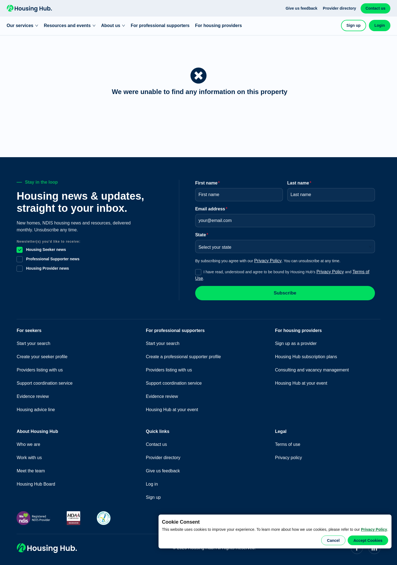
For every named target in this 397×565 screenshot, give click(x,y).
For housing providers (218, 25)
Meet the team (31, 470)
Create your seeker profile (42, 356)
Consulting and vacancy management (312, 370)
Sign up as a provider (295, 343)
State (201, 234)
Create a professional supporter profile (183, 356)
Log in (152, 484)
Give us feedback (301, 8)
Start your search (33, 343)
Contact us (375, 8)
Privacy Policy (374, 529)
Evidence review (33, 396)
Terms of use (287, 444)
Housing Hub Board (36, 484)
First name (207, 183)
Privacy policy (288, 457)
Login (379, 25)
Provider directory (339, 8)
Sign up (354, 25)
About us (113, 25)
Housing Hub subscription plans (306, 356)
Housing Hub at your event (172, 409)
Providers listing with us (40, 370)
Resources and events (70, 25)
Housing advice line (36, 409)
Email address (211, 209)
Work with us (29, 457)
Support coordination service (45, 383)
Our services (22, 25)
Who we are (28, 444)
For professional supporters (160, 25)
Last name (299, 183)
